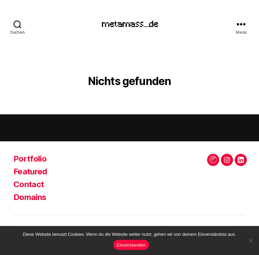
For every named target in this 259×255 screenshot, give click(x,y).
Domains (29, 199)
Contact (28, 186)
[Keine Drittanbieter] (250, 240)
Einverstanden (131, 245)
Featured (30, 173)
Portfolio (30, 160)
